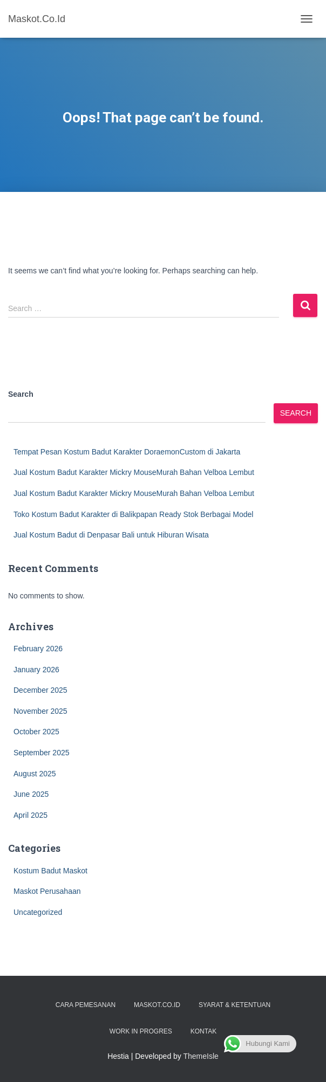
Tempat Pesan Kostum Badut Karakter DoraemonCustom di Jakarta (126, 451)
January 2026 (36, 669)
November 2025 (40, 711)
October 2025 (36, 731)
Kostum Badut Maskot (50, 870)
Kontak (203, 1031)
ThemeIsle (201, 1056)
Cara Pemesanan (86, 1005)
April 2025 (30, 815)
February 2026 (38, 648)
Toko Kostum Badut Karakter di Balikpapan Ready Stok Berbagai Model (133, 514)
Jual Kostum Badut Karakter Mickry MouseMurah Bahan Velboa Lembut (133, 472)
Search (20, 394)
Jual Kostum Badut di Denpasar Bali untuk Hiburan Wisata (111, 534)
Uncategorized (37, 912)
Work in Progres (141, 1031)
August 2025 (34, 773)
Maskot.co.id (157, 1005)
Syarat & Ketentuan (234, 1005)
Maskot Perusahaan (47, 891)
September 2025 (41, 752)
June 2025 (31, 794)
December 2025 (40, 690)
